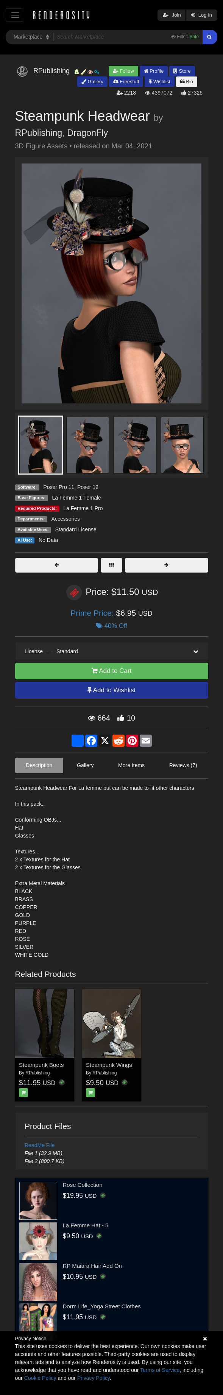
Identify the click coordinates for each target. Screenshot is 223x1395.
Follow (123, 71)
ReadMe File (40, 1145)
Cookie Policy (40, 1378)
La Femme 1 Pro (83, 508)
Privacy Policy (93, 1378)
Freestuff (126, 81)
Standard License (76, 529)
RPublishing (38, 133)
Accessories (65, 519)
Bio (186, 81)
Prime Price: (93, 613)
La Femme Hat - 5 (86, 1225)
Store (182, 71)
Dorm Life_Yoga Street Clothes (102, 1306)
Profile (154, 71)
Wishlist (159, 81)
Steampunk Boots (41, 1065)
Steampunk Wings (109, 1065)
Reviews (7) (183, 765)
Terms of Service (159, 1370)
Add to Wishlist (111, 690)
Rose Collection (83, 1185)
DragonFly (87, 133)
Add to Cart (112, 670)
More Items (131, 765)
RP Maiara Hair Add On (92, 1266)
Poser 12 (87, 487)
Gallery (92, 81)
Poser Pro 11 (58, 487)
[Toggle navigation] (15, 15)
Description (39, 765)
